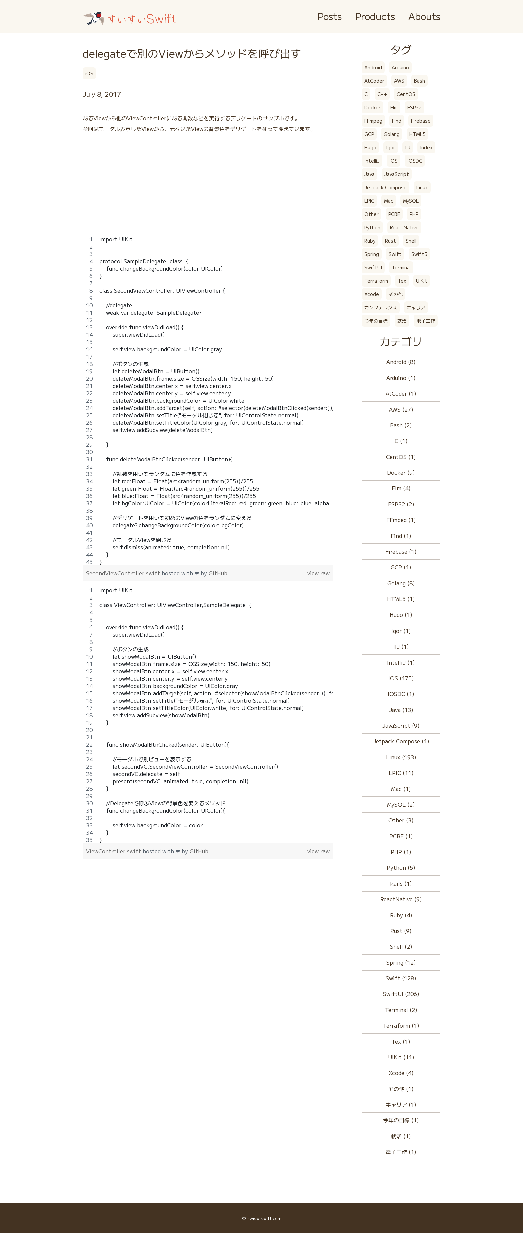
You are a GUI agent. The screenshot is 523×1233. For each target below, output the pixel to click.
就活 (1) (401, 1136)
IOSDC (414, 160)
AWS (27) (401, 409)
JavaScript (396, 174)
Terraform (376, 280)
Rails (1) (401, 883)
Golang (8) (401, 583)
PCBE (394, 214)
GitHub (218, 573)
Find (396, 120)
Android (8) (401, 362)
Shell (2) (401, 946)
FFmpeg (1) (401, 520)
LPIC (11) (401, 773)
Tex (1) (401, 1041)
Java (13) (401, 710)
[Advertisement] (208, 188)
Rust (390, 240)
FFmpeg (373, 120)
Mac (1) (401, 789)
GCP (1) (401, 567)
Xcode (371, 294)
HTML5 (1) (401, 599)
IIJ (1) (401, 646)
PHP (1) (401, 852)
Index (426, 147)
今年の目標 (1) (401, 1120)
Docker (372, 107)
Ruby (369, 240)
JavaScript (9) (401, 725)
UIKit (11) (401, 1057)
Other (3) (401, 820)
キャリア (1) (401, 1104)
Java (369, 174)
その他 (396, 294)
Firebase (421, 120)
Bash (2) (401, 425)
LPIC (369, 200)
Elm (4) (401, 488)
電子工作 (425, 320)
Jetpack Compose (385, 187)
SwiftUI (373, 267)
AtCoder (374, 80)
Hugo (370, 147)
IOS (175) (401, 678)
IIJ (407, 147)
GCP (369, 134)
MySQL (411, 200)
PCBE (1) (401, 836)
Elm (394, 107)
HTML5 (417, 134)
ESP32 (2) (401, 504)
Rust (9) (401, 931)
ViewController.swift (114, 851)
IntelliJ (372, 160)
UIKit (421, 280)
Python (372, 227)
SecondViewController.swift (124, 573)
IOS (393, 160)
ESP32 (414, 107)
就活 (402, 320)
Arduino (400, 67)
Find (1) (401, 536)
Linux (422, 187)
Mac (388, 200)
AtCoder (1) (401, 393)
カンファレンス (380, 307)
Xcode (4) (401, 1073)
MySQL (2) (401, 804)
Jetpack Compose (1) (401, 741)
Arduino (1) (401, 378)
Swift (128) (401, 978)
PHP (414, 214)
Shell (411, 240)
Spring (371, 254)
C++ (382, 94)
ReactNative (404, 227)
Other (371, 214)
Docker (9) (401, 472)
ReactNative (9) (401, 899)
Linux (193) (401, 757)
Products (375, 16)
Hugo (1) (401, 614)
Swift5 (419, 254)
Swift (395, 254)
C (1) (401, 441)
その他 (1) (401, 1089)
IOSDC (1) (401, 694)
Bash (419, 80)
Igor (390, 147)
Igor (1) (401, 631)
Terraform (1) (401, 1025)
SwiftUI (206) (401, 994)
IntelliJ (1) (401, 662)
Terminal (401, 267)
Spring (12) (401, 962)
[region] (208, 400)
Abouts (424, 16)
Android (373, 67)
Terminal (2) (401, 1010)
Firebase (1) (401, 551)
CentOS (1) (401, 457)
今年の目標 (376, 320)
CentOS (406, 94)
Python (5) (401, 867)
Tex (402, 280)
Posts (329, 16)
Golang (392, 134)
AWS (399, 80)
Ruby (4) (401, 915)
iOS (89, 73)
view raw (318, 573)
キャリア (416, 307)
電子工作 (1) (401, 1152)
